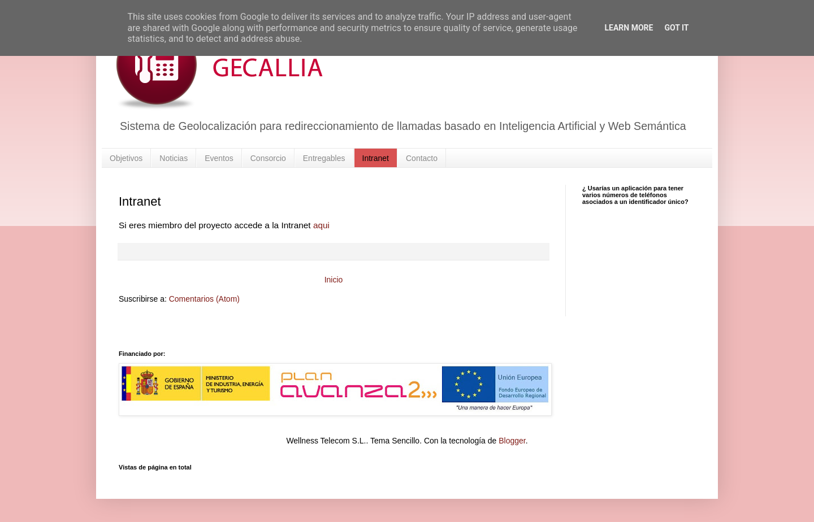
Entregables (324, 158)
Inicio (333, 279)
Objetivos (126, 158)
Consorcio (268, 158)
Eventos (219, 158)
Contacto (422, 158)
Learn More (628, 27)
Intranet (375, 158)
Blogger (512, 440)
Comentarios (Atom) (204, 298)
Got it (676, 27)
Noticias (173, 158)
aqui (321, 225)
